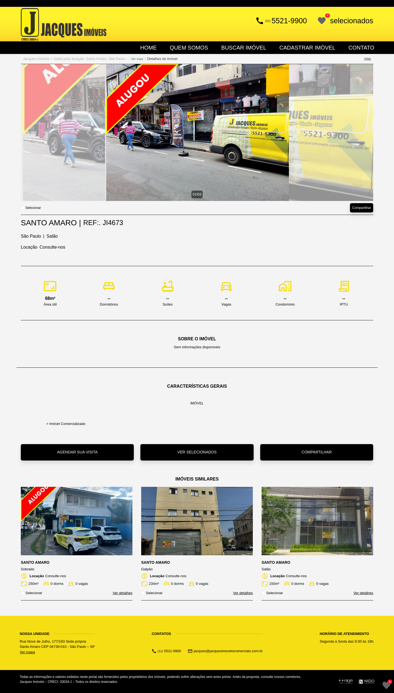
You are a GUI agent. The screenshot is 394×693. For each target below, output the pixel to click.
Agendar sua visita (77, 452)
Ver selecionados (196, 452)
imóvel (197, 403)
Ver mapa (27, 652)
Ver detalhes (122, 593)
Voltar (367, 58)
